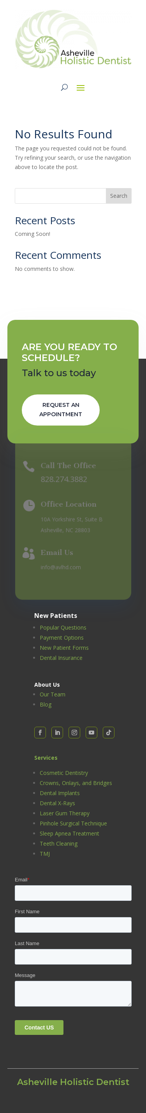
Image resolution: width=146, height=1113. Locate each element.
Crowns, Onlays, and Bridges (76, 783)
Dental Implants (60, 793)
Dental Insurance (61, 657)
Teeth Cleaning (58, 843)
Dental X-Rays (57, 803)
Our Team (52, 694)
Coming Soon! (32, 233)
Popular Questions (63, 627)
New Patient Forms (64, 647)
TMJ (45, 853)
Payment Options (62, 637)
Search (118, 195)
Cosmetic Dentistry (64, 772)
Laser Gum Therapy (65, 813)
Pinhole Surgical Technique (73, 823)
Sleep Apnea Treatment (69, 833)
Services (46, 757)
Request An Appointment (60, 409)
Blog (45, 704)
